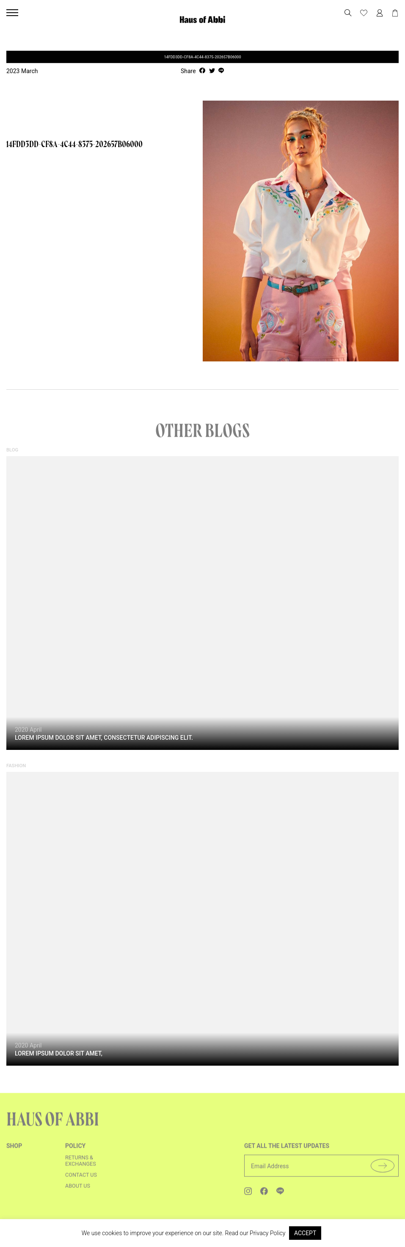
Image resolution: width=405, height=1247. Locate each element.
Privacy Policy (267, 1233)
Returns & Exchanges (80, 1166)
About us (77, 1191)
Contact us (81, 1180)
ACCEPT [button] (305, 1233)
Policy (75, 1151)
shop (14, 1151)
